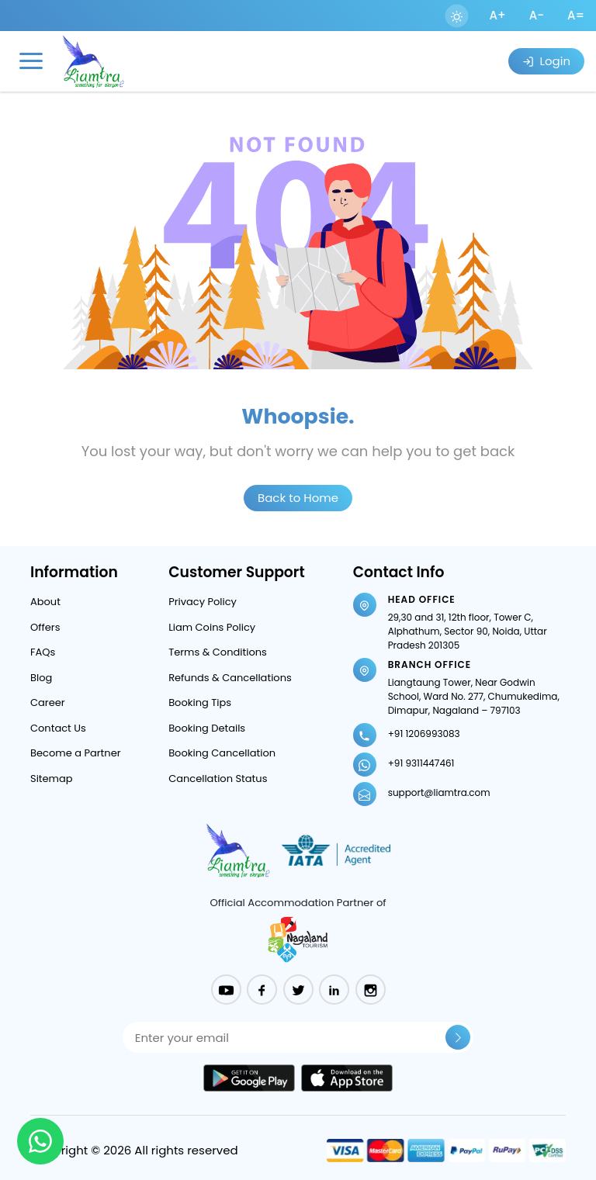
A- (536, 15)
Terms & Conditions (217, 652)
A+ (498, 15)
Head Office (422, 599)
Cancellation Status (217, 778)
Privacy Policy (202, 601)
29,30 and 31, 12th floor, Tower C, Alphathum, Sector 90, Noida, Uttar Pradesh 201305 (467, 631)
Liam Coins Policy (211, 627)
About (45, 601)
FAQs (42, 652)
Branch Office (430, 664)
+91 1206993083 (424, 733)
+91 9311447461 (421, 763)
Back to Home (298, 498)
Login (546, 61)
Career (47, 702)
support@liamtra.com (439, 792)
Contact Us (58, 728)
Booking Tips (199, 702)
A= (575, 15)
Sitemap (51, 778)
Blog (41, 677)
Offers (45, 627)
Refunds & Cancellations (230, 677)
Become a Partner (75, 753)
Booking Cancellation (221, 753)
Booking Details (206, 728)
